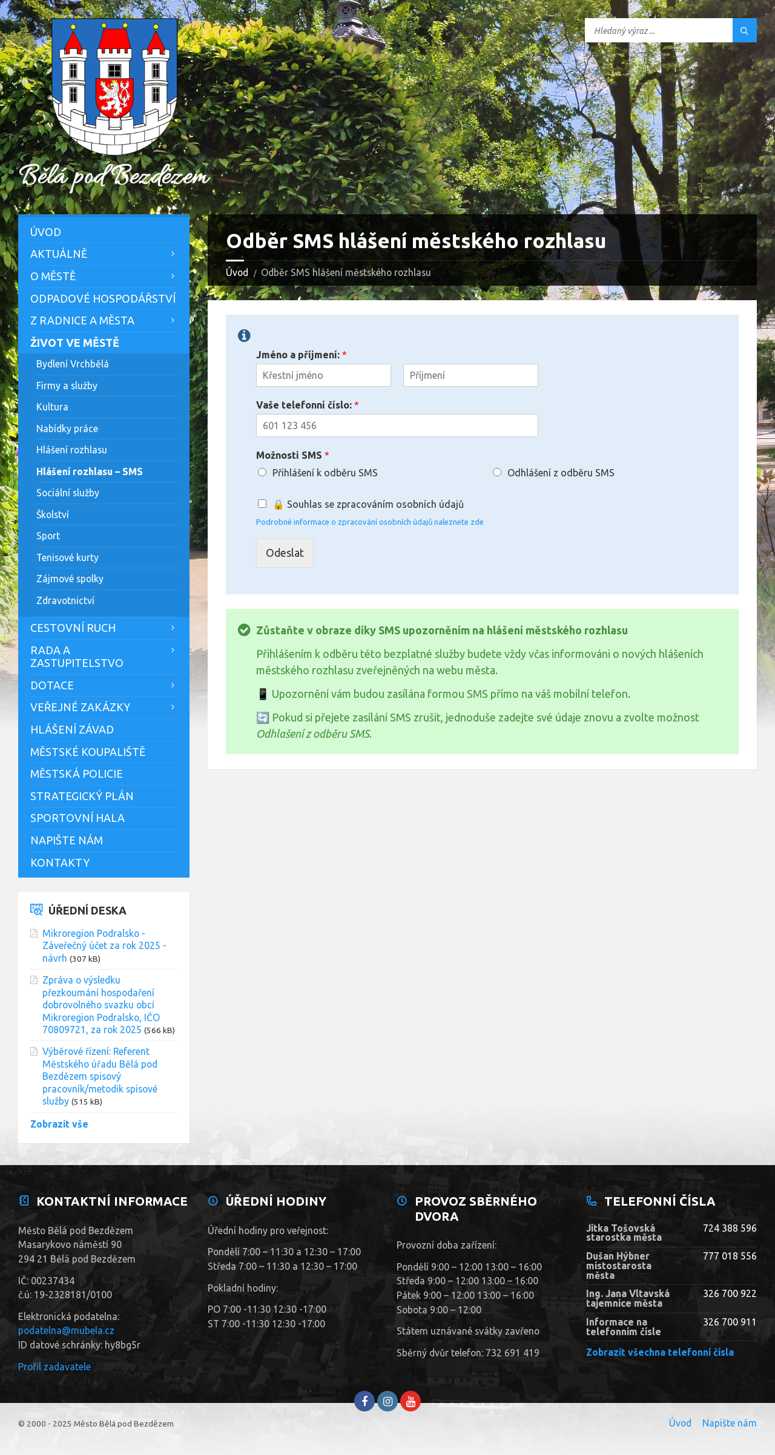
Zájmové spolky (70, 578)
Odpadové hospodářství (103, 298)
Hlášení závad (72, 729)
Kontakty (60, 862)
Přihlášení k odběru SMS (325, 472)
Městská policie (76, 773)
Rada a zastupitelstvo (77, 656)
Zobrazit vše (59, 1123)
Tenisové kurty (67, 557)
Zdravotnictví (65, 600)
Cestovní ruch (73, 628)
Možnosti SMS (292, 455)
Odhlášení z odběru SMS (561, 472)
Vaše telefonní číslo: (307, 404)
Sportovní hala (77, 818)
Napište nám (66, 840)
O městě (53, 276)
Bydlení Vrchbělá (72, 363)
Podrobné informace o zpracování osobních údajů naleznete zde (370, 521)
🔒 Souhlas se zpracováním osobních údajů (368, 504)
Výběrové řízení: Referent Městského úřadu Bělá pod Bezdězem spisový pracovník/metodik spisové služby (99, 1076)
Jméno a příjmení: (301, 354)
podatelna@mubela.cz (66, 1330)
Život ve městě (74, 343)
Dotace (52, 685)
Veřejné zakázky (80, 707)
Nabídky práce (67, 428)
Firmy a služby (66, 385)
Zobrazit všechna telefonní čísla (660, 1352)
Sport (48, 535)
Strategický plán (82, 796)
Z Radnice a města (82, 320)
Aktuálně (58, 254)
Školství (52, 514)
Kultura (52, 406)
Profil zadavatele (54, 1366)
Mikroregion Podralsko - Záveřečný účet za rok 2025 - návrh (104, 946)
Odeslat (285, 553)
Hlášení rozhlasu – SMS (89, 471)
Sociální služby (67, 492)
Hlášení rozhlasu (71, 449)
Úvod (237, 272)
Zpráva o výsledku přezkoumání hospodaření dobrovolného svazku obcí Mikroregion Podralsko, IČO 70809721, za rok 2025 (101, 1004)
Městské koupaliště (87, 752)
